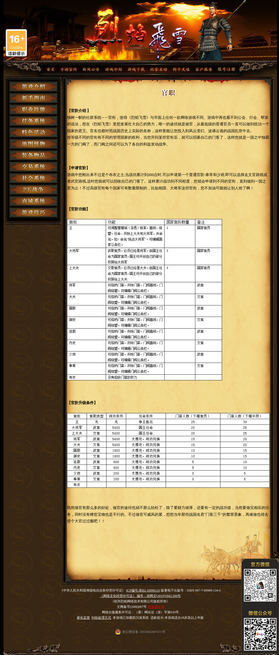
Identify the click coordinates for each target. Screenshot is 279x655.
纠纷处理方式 (101, 618)
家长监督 (83, 618)
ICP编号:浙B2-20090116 (143, 590)
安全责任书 (156, 607)
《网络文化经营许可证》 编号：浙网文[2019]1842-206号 (140, 596)
